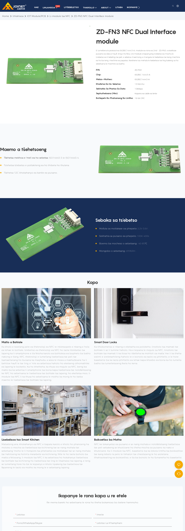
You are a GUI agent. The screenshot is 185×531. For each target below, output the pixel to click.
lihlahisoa (18, 16)
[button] (139, 7)
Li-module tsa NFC (60, 16)
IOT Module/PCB (36, 16)
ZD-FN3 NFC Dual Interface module (94, 16)
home (5, 16)
